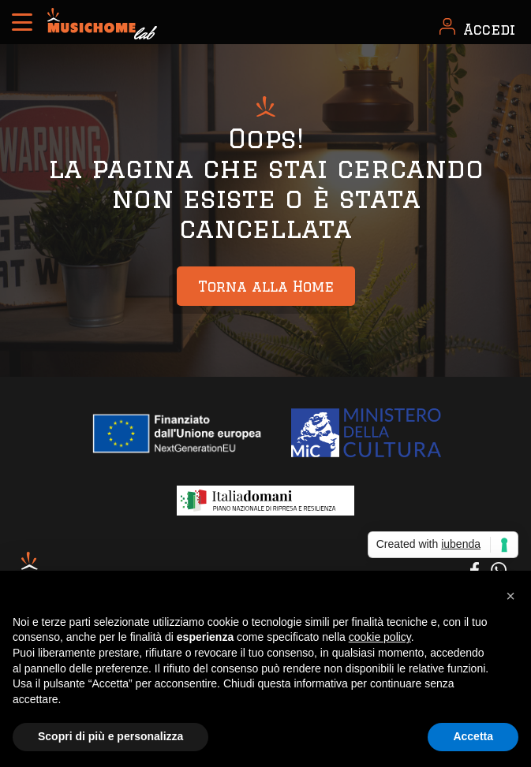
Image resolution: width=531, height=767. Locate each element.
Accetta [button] (473, 736)
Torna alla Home (266, 286)
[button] (510, 596)
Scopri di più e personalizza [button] (110, 736)
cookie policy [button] (380, 637)
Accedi (489, 29)
